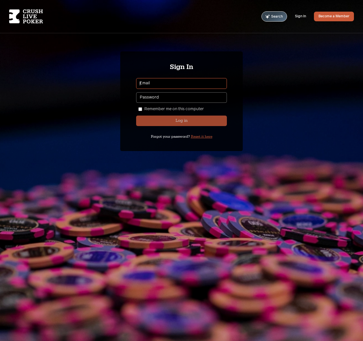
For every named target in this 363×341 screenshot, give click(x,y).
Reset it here (201, 136)
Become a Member (333, 16)
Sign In (300, 16)
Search (274, 16)
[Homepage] (38, 16)
